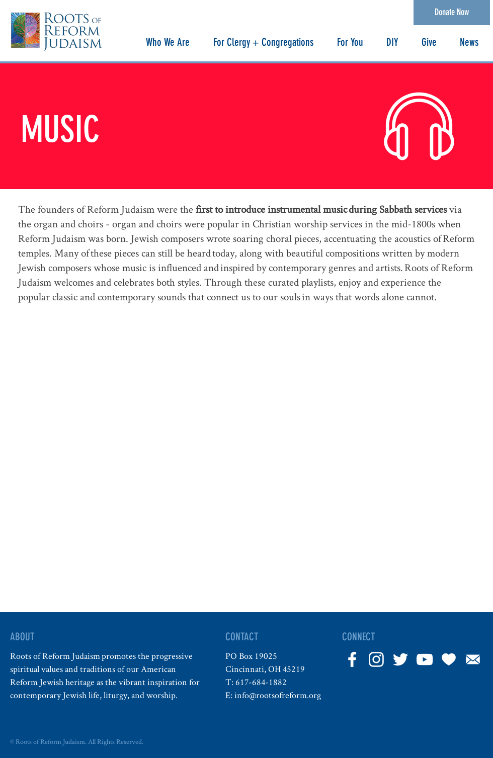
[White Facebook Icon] (352, 659)
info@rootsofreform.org (277, 695)
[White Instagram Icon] (376, 659)
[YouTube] (425, 659)
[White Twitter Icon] (400, 659)
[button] (167, 42)
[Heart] (449, 659)
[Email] (473, 659)
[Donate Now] (452, 12)
